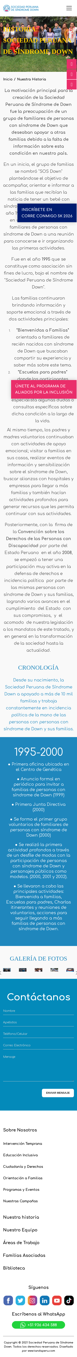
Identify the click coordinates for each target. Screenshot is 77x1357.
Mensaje (9, 1056)
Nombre (9, 1010)
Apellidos (10, 1022)
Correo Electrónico (17, 1045)
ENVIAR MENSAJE (58, 1092)
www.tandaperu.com (41, 1350)
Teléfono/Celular (15, 1033)
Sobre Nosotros (20, 1130)
